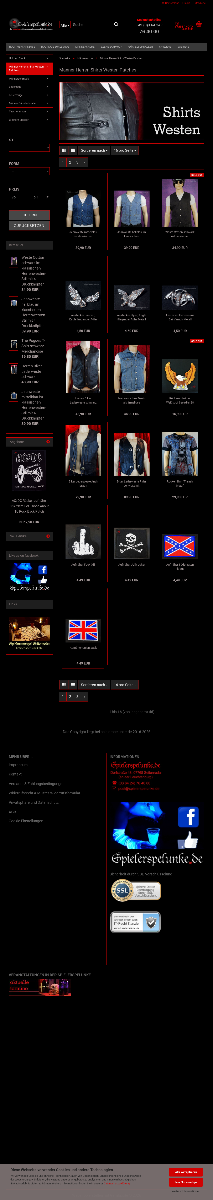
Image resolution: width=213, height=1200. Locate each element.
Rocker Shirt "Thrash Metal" (180, 483)
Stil (13, 140)
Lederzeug (15, 86)
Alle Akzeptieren (186, 1172)
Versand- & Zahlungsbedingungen (36, 784)
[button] (171, 3)
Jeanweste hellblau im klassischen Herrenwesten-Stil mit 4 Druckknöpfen (131, 234)
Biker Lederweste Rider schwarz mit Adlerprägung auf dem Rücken (131, 484)
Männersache (84, 46)
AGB (12, 812)
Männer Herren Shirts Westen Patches (26, 68)
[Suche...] (64, 24)
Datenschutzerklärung (117, 1183)
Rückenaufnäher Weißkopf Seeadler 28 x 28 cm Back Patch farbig (180, 401)
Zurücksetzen (29, 225)
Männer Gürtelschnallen (23, 103)
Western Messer (18, 119)
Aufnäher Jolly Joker (131, 564)
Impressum (18, 765)
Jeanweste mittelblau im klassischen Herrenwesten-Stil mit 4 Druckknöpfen (83, 234)
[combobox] (94, 150)
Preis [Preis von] (14, 189)
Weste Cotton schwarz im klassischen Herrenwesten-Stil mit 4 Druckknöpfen (179, 234)
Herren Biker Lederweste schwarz (83, 400)
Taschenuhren (17, 111)
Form (14, 163)
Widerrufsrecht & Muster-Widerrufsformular (44, 793)
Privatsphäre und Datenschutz (34, 802)
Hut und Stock (17, 58)
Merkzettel (199, 3)
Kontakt (15, 774)
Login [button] (186, 3)
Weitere (183, 46)
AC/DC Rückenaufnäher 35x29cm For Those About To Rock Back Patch (29, 506)
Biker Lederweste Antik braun (83, 483)
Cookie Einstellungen (26, 821)
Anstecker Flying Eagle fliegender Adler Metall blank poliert (131, 317)
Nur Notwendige (186, 1182)
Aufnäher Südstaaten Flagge (180, 566)
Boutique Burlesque (55, 46)
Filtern (29, 215)
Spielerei (165, 46)
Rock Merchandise (22, 46)
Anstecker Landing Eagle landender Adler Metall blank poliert (83, 317)
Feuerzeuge (16, 95)
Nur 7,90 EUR (29, 522)
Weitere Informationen (186, 1191)
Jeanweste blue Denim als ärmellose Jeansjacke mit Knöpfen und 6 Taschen (131, 401)
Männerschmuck (19, 78)
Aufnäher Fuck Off (83, 564)
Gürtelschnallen (140, 46)
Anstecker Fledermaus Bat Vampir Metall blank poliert (180, 317)
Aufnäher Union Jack (83, 647)
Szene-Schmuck (111, 46)
